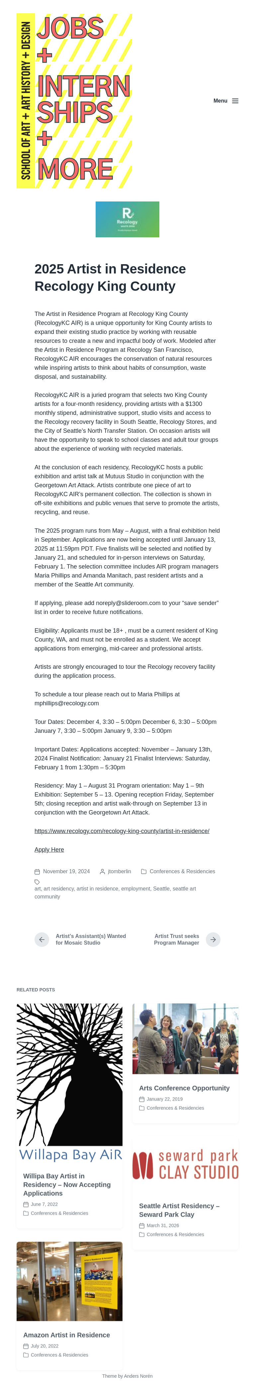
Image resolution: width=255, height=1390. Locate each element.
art (38, 888)
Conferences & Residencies (182, 871)
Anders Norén (138, 1376)
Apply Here (49, 849)
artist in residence (97, 888)
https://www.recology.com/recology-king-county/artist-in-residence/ (122, 831)
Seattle (161, 888)
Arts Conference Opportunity (184, 1118)
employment (135, 888)
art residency (59, 888)
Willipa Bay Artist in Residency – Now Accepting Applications (67, 1214)
